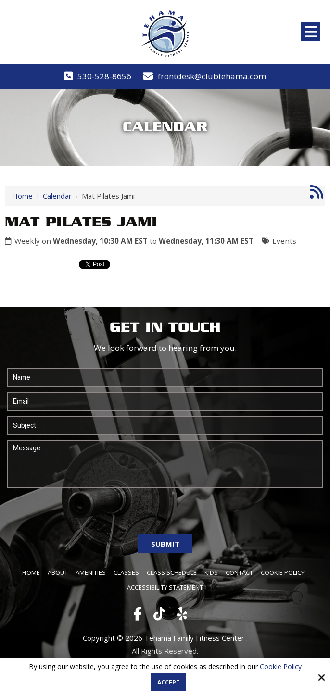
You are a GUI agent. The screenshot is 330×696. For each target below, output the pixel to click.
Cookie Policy (281, 667)
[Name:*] (165, 377)
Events (284, 241)
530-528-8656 (104, 76)
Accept (168, 682)
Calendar (57, 195)
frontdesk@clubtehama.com (212, 76)
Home (22, 195)
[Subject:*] (165, 425)
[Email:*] (165, 401)
